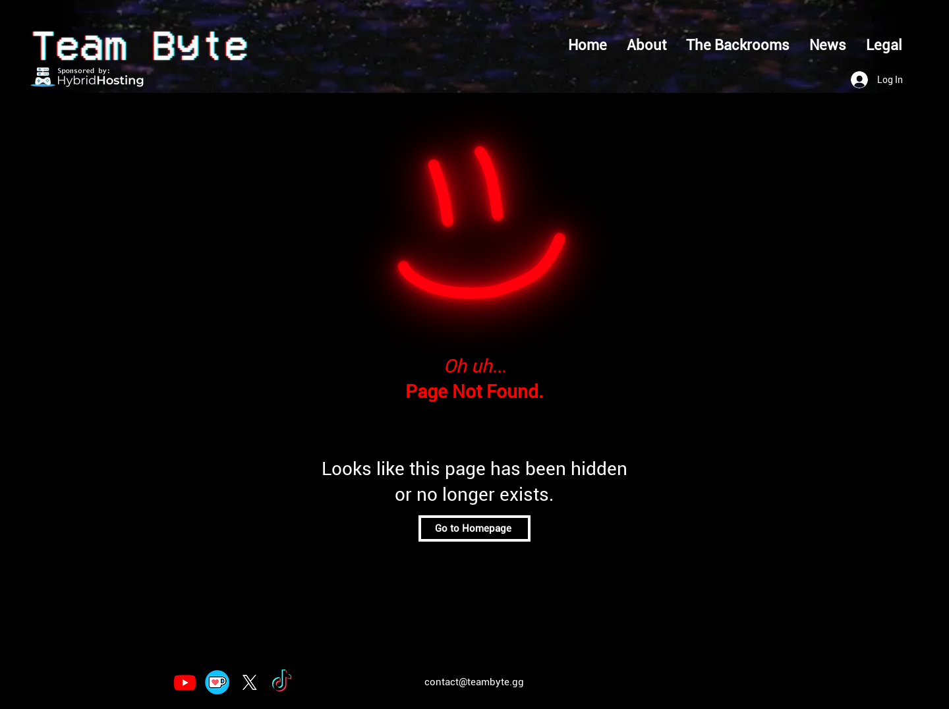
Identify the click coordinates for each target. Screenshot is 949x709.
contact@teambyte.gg (474, 682)
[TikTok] (282, 682)
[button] (884, 45)
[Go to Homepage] (474, 528)
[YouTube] (185, 682)
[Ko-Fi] (217, 682)
